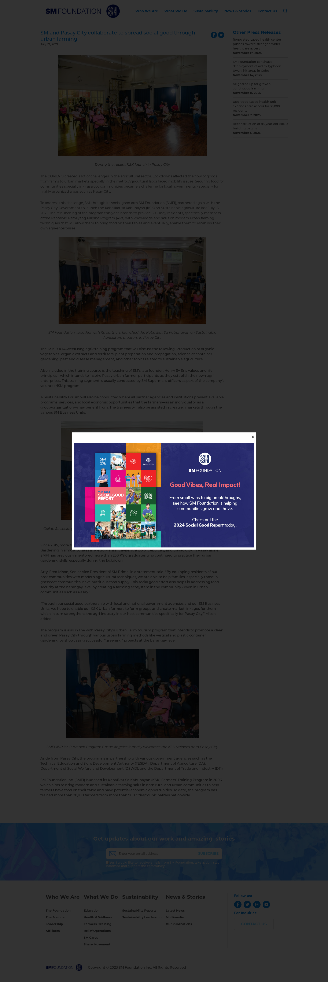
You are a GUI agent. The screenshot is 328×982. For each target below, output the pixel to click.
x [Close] (252, 436)
